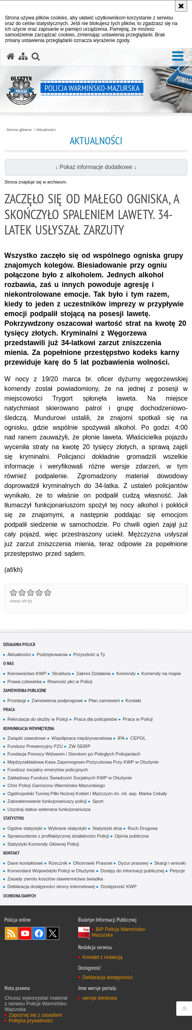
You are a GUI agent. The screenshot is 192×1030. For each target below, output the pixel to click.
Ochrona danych (19, 896)
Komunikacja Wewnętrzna (28, 728)
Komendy (126, 673)
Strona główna (19, 130)
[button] (177, 56)
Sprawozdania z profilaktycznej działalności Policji (58, 836)
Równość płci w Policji (69, 681)
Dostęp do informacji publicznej (132, 870)
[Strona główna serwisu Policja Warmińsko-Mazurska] (10, 56)
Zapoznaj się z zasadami (35, 1015)
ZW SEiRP (79, 746)
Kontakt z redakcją (102, 957)
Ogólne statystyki (25, 828)
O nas (8, 663)
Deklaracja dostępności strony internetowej (51, 886)
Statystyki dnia (107, 828)
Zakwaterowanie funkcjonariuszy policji (47, 801)
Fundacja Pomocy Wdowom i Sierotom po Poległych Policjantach (73, 753)
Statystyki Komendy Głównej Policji (43, 844)
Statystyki (13, 818)
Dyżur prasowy (133, 863)
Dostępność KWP (118, 886)
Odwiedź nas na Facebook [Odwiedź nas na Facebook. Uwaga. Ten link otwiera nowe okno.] (38, 933)
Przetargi (16, 700)
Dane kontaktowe (25, 863)
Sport (97, 801)
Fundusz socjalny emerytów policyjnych (47, 769)
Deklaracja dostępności (107, 977)
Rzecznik (58, 863)
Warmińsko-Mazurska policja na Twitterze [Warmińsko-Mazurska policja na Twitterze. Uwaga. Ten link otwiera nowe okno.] (52, 933)
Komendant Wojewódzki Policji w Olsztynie (51, 870)
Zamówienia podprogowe (57, 700)
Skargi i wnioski (170, 863)
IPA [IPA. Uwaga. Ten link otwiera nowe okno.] (120, 738)
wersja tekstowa (99, 998)
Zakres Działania (93, 673)
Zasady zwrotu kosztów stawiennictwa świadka (55, 878)
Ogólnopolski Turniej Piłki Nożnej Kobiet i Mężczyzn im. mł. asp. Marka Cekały (87, 793)
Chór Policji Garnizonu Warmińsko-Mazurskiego (56, 785)
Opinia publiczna (132, 836)
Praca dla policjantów (95, 719)
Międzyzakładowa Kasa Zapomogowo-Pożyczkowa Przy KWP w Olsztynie (83, 762)
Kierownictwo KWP (26, 673)
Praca (9, 709)
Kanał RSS (11, 933)
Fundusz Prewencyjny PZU (35, 746)
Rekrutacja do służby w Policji (37, 719)
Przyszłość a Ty (89, 654)
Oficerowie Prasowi (92, 863)
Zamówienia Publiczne (24, 690)
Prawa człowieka (24, 681)
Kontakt (133, 700)
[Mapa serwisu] (23, 56)
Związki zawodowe (26, 738)
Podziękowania (51, 654)
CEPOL (138, 738)
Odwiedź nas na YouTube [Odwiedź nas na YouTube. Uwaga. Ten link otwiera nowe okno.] (25, 933)
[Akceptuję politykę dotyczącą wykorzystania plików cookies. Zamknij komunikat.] (181, 6)
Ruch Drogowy (143, 828)
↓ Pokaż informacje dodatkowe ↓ (96, 167)
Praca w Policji (138, 719)
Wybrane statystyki (67, 828)
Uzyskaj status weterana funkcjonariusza (48, 809)
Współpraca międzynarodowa (81, 738)
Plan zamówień (104, 700)
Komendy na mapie (161, 673)
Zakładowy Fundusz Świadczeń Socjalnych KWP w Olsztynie (69, 777)
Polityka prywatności (31, 1021)
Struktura (61, 673)
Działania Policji (19, 644)
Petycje (177, 870)
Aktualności (46, 130)
